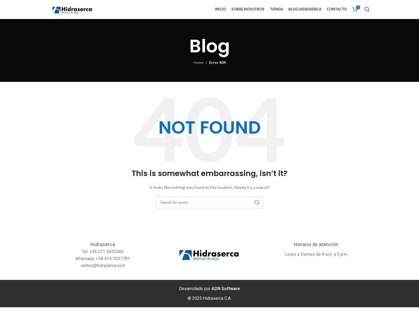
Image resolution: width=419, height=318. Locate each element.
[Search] (367, 14)
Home (198, 73)
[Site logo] (83, 14)
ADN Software (226, 299)
